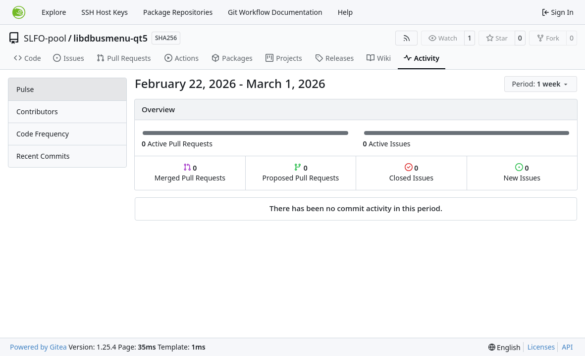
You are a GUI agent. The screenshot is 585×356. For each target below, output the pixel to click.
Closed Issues (411, 172)
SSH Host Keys (104, 12)
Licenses (541, 347)
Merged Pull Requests (190, 172)
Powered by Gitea (38, 347)
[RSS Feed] (406, 38)
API (567, 347)
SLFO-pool (45, 38)
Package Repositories (178, 12)
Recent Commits (42, 156)
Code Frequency (42, 133)
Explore (54, 12)
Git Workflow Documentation (275, 12)
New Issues (522, 172)
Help (345, 12)
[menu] (540, 84)
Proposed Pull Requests (301, 172)
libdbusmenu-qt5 (110, 38)
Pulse (25, 89)
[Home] (19, 12)
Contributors (37, 111)
